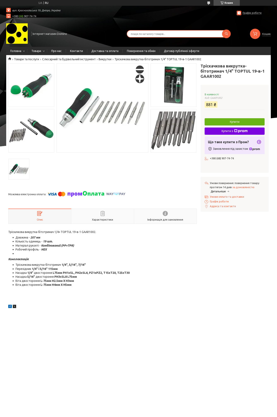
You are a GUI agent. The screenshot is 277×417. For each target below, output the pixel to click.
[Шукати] (226, 34)
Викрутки (105, 59)
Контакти (76, 51)
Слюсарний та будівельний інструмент (69, 59)
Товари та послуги (26, 59)
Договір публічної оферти (181, 51)
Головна (15, 51)
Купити (234, 121)
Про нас (56, 51)
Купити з (235, 131)
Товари (36, 51)
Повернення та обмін (141, 51)
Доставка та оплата (104, 51)
